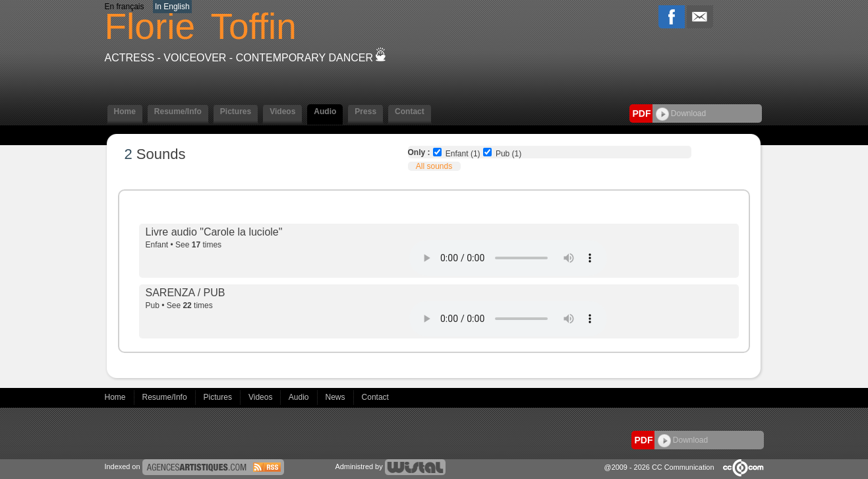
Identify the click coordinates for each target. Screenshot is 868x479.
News (336, 397)
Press (365, 111)
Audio (325, 111)
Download (681, 113)
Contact (409, 111)
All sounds (434, 166)
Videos (282, 111)
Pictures (235, 111)
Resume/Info (178, 111)
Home (125, 111)
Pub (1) (508, 153)
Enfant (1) (463, 153)
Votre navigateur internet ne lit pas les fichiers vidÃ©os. (508, 258)
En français (124, 6)
